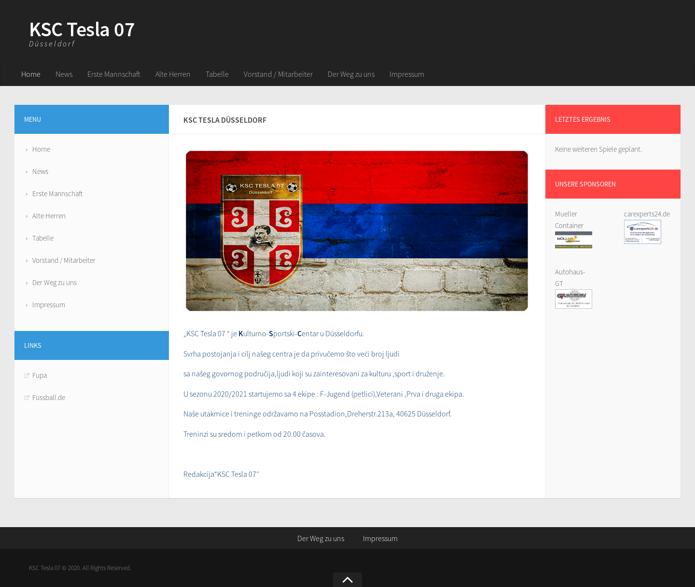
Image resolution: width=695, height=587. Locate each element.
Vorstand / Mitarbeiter (278, 74)
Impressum (406, 74)
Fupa (39, 375)
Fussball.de (48, 397)
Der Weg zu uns (351, 74)
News (64, 74)
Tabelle (217, 74)
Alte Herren (173, 74)
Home (31, 74)
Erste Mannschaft (113, 74)
